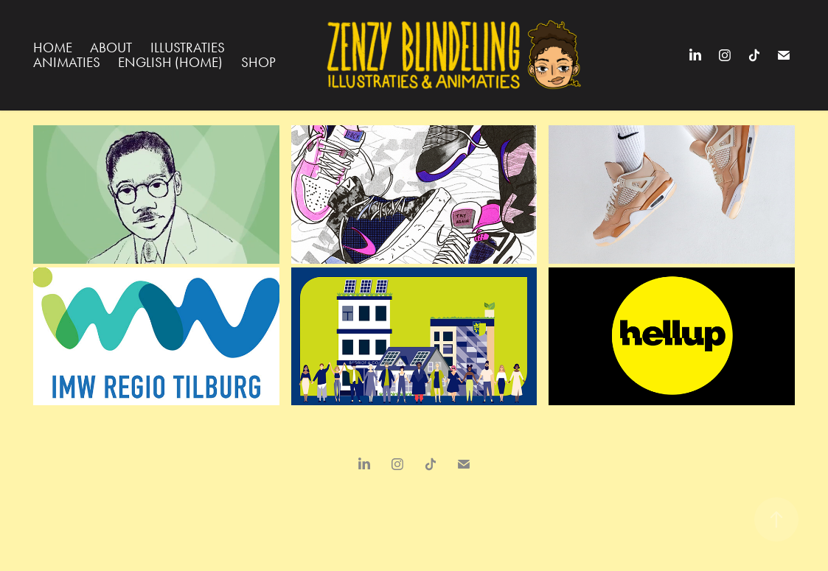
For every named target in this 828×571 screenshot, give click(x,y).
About (111, 47)
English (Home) (170, 62)
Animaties (66, 62)
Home (52, 47)
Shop (258, 62)
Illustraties (187, 47)
